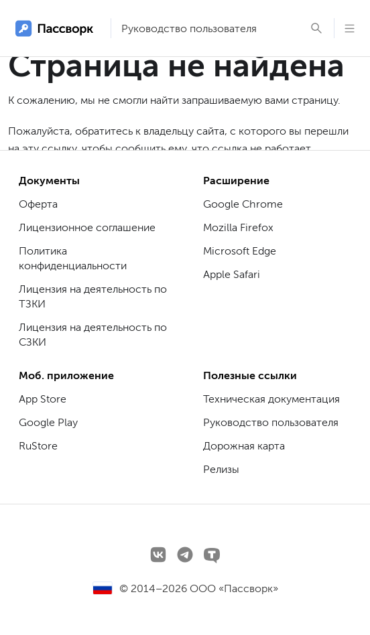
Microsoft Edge (239, 250)
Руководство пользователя (189, 28)
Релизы (221, 469)
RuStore (38, 445)
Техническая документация (271, 399)
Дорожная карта (244, 445)
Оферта (38, 204)
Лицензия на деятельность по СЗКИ (93, 334)
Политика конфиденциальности (73, 258)
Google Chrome (243, 204)
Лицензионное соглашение (87, 227)
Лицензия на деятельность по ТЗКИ (93, 296)
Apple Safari (231, 274)
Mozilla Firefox (238, 227)
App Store (42, 399)
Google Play (48, 422)
